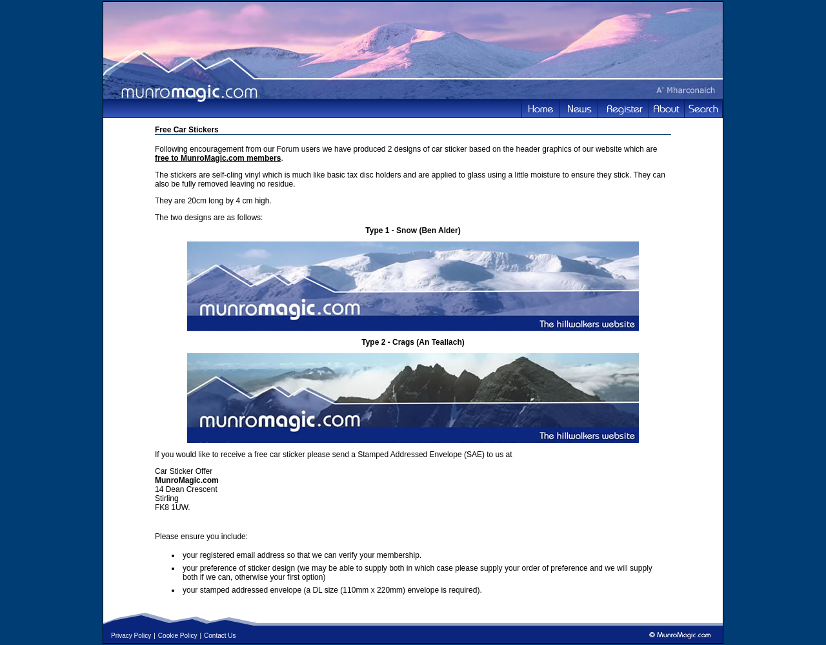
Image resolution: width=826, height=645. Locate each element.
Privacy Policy (131, 635)
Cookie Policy (177, 635)
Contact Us (220, 635)
